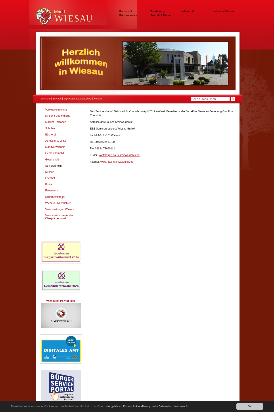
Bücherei (50, 134)
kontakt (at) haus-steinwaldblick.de (119, 155)
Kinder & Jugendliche (57, 115)
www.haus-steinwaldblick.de (116, 161)
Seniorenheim (53, 165)
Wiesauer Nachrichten (58, 203)
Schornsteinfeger (55, 196)
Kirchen (49, 172)
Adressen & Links (55, 140)
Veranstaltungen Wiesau (59, 209)
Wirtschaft (188, 11)
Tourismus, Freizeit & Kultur (161, 13)
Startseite (45, 98)
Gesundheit (52, 159)
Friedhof (50, 178)
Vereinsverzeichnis (56, 109)
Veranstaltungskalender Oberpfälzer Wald (59, 217)
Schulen (50, 128)
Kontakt (98, 98)
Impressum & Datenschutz (78, 98)
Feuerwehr (51, 190)
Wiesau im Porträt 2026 (61, 301)
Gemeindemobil (54, 153)
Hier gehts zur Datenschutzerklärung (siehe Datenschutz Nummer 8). (147, 406)
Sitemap (57, 98)
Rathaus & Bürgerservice (128, 13)
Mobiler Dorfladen (55, 122)
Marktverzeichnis (55, 147)
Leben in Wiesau (223, 11)
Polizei (49, 184)
